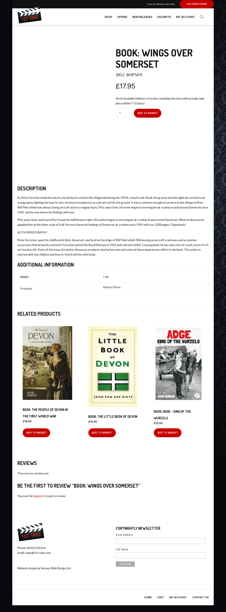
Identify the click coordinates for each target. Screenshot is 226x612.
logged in (39, 494)
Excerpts (164, 16)
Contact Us (200, 596)
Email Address (124, 533)
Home (148, 596)
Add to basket (148, 111)
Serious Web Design (53, 567)
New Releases (142, 16)
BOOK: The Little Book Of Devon (112, 415)
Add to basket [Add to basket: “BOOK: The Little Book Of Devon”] (102, 431)
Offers (122, 16)
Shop (108, 16)
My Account (185, 16)
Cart (160, 596)
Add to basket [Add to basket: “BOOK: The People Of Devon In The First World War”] (36, 431)
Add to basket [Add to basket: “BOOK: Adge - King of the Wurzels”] (167, 431)
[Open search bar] (201, 16)
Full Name (122, 548)
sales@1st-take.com (38, 551)
